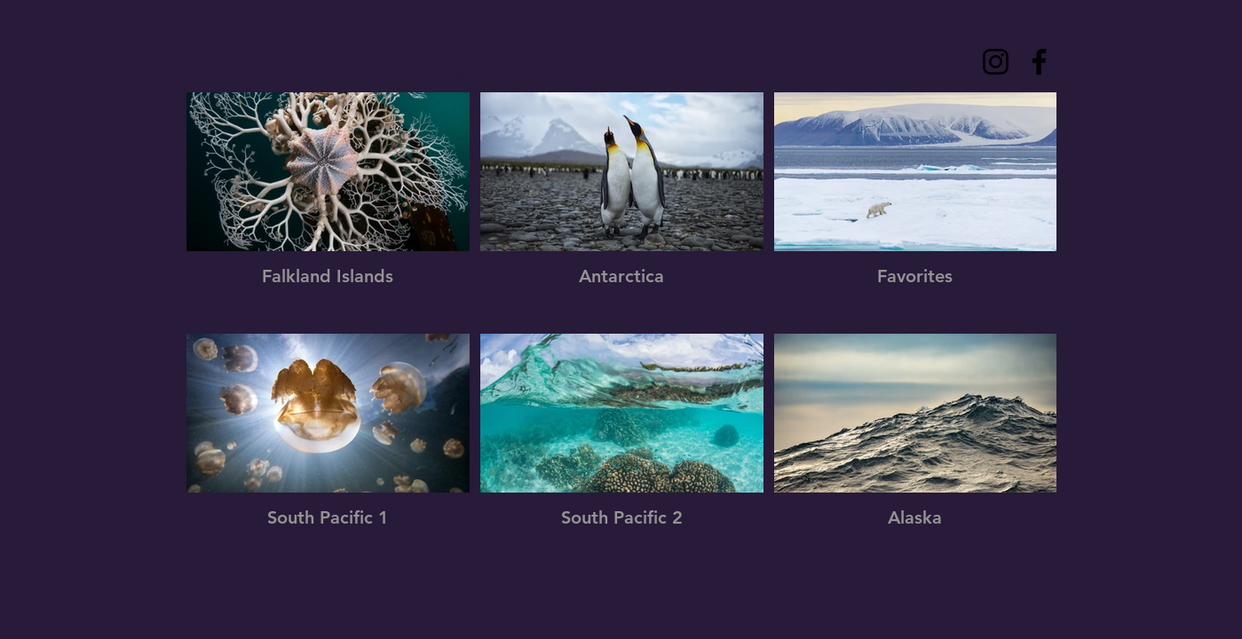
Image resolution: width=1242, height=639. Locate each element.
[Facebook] (1039, 61)
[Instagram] (995, 61)
